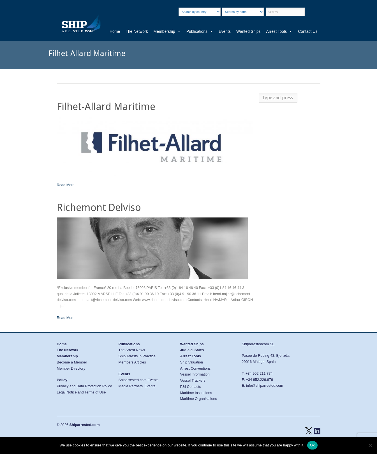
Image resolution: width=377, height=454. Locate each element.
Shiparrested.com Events (139, 380)
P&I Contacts (190, 386)
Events (225, 31)
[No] (370, 445)
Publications (199, 31)
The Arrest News (132, 350)
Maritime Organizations (198, 399)
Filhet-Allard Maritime (106, 107)
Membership (167, 31)
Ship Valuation (191, 362)
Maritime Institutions (196, 393)
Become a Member (72, 362)
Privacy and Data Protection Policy (84, 386)
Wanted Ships (248, 31)
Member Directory (71, 368)
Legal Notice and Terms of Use (81, 392)
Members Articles (132, 362)
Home (115, 31)
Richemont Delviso (99, 207)
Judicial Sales (192, 350)
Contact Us (307, 31)
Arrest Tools (279, 31)
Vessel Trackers (192, 380)
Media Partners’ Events (137, 386)
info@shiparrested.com (264, 385)
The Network (137, 31)
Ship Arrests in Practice (137, 356)
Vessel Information (195, 374)
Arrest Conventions (195, 368)
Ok (312, 445)
